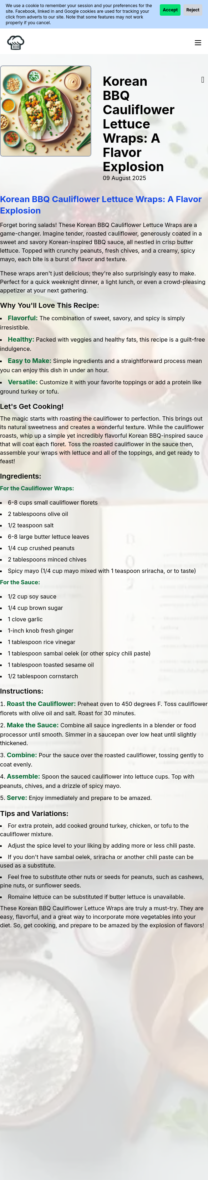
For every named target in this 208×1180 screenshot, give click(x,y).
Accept (170, 9)
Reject (192, 9)
